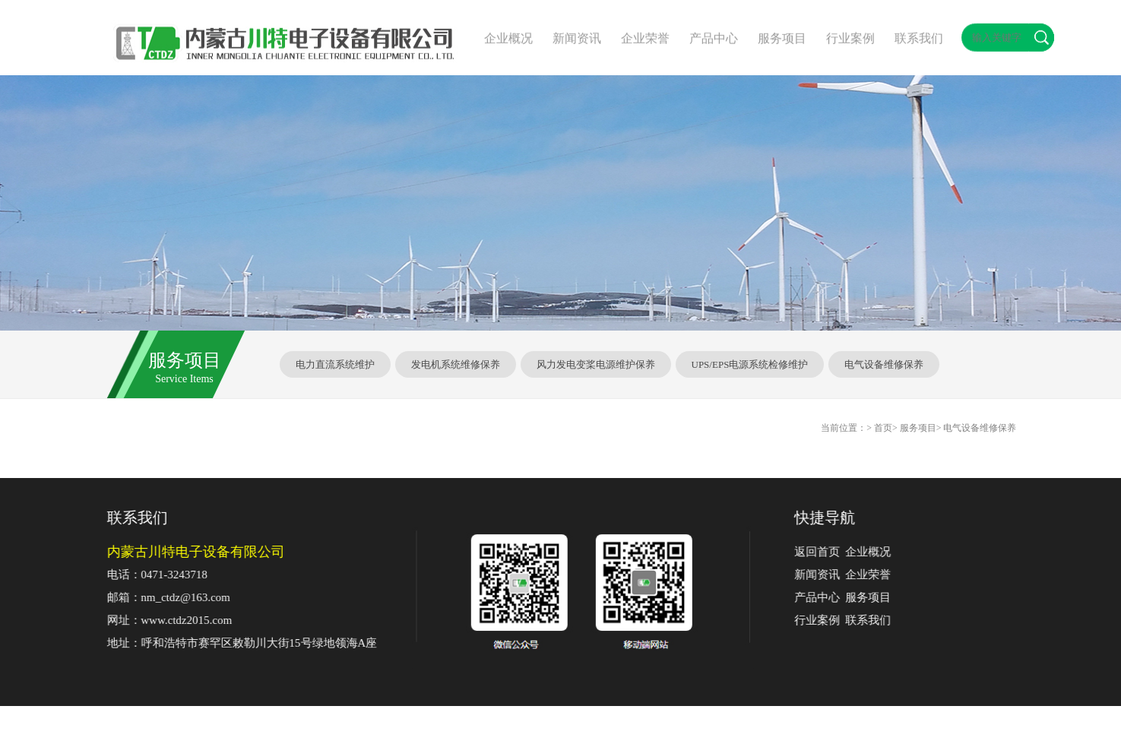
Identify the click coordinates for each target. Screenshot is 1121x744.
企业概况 (878, 552)
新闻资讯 (827, 574)
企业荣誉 (878, 574)
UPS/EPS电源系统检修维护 (750, 364)
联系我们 (878, 620)
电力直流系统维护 (335, 364)
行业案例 (827, 620)
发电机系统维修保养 (455, 364)
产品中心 (827, 597)
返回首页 (827, 552)
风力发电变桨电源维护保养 (596, 364)
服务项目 (878, 597)
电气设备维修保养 (883, 364)
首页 (883, 428)
